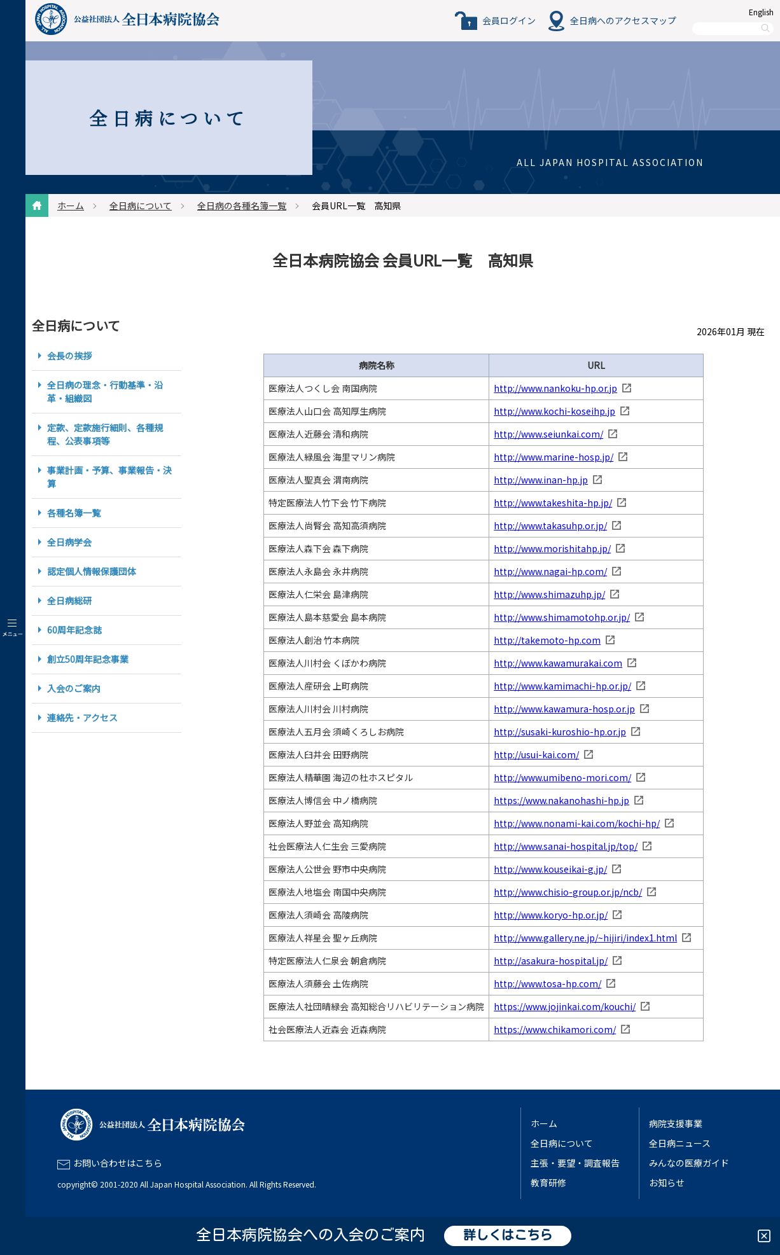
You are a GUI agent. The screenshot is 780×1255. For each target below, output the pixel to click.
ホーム (70, 205)
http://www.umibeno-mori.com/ (562, 777)
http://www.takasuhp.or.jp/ (550, 525)
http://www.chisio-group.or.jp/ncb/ (568, 891)
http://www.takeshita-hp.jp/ (553, 502)
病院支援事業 (675, 1123)
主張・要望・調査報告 (575, 1162)
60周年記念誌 (74, 629)
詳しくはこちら (507, 1236)
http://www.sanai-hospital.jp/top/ (565, 846)
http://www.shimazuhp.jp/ (549, 594)
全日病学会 (69, 542)
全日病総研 (69, 600)
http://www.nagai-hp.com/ (550, 571)
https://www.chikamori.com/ (555, 1029)
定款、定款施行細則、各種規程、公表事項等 (105, 434)
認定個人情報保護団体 (91, 571)
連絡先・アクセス (82, 717)
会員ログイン (509, 20)
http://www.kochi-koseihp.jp (554, 411)
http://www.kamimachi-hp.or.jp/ (562, 685)
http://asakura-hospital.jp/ (551, 960)
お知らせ (667, 1182)
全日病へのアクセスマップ (623, 20)
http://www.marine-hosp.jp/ (553, 456)
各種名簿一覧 (74, 512)
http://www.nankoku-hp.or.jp (555, 388)
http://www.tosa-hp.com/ (547, 983)
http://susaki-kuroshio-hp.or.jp (560, 731)
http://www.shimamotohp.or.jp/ (562, 617)
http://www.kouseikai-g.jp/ (550, 869)
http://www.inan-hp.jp (541, 479)
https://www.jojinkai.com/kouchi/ (565, 1006)
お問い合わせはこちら (117, 1162)
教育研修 (548, 1182)
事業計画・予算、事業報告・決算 (109, 477)
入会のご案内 (74, 688)
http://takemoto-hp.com (547, 640)
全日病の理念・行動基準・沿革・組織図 (105, 391)
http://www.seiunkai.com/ (548, 433)
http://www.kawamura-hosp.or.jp (564, 708)
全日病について (140, 205)
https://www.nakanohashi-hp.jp (561, 800)
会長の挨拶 (69, 355)
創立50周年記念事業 (88, 659)
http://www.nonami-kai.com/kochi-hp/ (577, 823)
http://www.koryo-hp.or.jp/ (551, 914)
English (761, 11)
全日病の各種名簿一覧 (241, 205)
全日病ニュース (680, 1143)
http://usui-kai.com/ (536, 754)
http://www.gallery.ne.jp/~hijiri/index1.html (585, 937)
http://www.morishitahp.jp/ (552, 548)
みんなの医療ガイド (689, 1162)
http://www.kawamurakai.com (558, 662)
